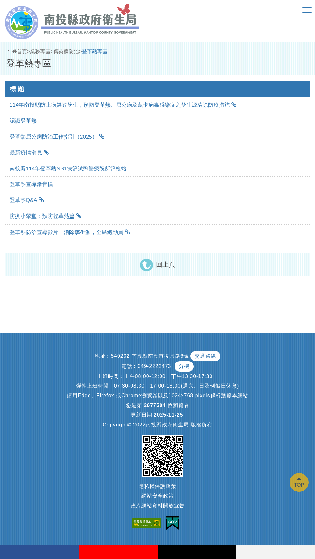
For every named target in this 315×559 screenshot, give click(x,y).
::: (8, 51)
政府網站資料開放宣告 (158, 505)
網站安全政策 (157, 495)
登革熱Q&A (23, 200)
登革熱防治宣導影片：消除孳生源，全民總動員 (66, 232)
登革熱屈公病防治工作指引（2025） (53, 137)
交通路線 (205, 356)
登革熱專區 (94, 51)
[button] (307, 10)
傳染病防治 (66, 51)
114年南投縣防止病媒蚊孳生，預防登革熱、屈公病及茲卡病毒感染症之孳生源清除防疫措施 (120, 105)
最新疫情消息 (26, 153)
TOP (299, 485)
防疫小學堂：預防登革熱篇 (42, 216)
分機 (184, 366)
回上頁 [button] (165, 264)
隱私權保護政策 (157, 486)
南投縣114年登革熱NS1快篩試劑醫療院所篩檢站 (68, 169)
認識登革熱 (23, 121)
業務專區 (40, 51)
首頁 (19, 51)
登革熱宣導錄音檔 (31, 184)
